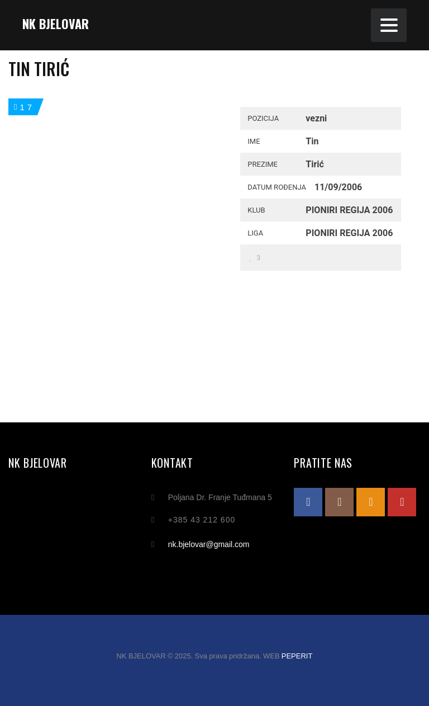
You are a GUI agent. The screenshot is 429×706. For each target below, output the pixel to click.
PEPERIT (297, 656)
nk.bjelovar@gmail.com (209, 544)
